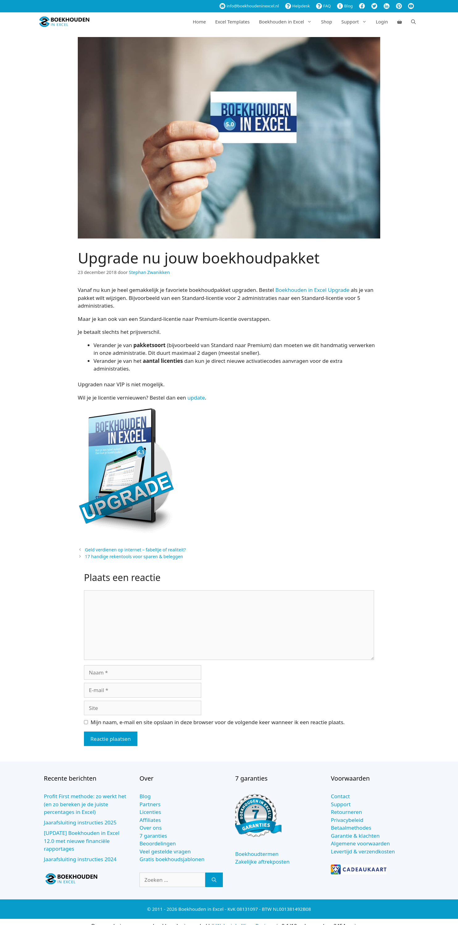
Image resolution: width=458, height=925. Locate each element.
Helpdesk (297, 6)
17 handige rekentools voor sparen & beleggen (134, 556)
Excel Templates (232, 22)
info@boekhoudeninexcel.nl (249, 6)
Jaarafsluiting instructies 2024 (80, 859)
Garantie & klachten (355, 835)
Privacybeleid (347, 819)
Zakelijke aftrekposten (262, 861)
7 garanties (153, 835)
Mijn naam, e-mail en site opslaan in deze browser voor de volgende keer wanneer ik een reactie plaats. (218, 722)
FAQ (323, 6)
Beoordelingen (157, 843)
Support (356, 21)
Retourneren (346, 811)
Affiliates (150, 819)
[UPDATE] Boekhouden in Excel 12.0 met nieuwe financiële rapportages (81, 840)
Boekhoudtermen (257, 853)
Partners (149, 804)
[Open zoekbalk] (413, 21)
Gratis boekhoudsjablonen (172, 859)
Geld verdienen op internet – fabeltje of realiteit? (135, 550)
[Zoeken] (214, 880)
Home (199, 22)
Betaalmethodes (351, 827)
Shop (326, 22)
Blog (345, 6)
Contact (340, 796)
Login (382, 22)
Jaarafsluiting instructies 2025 (80, 822)
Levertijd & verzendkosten (363, 851)
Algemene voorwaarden (360, 843)
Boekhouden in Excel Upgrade (312, 289)
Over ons (150, 827)
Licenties (150, 811)
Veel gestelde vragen (165, 851)
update (196, 397)
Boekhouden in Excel (287, 21)
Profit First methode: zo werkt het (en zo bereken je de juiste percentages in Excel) (85, 804)
